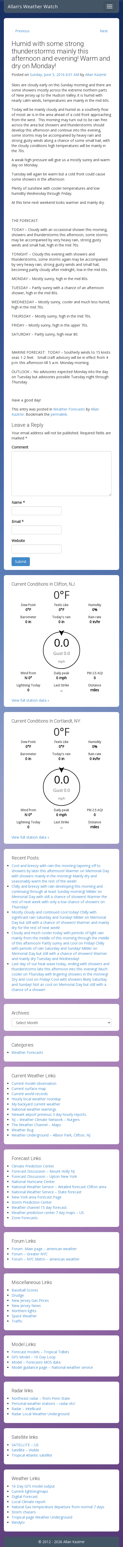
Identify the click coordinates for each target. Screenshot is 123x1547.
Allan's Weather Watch (33, 6)
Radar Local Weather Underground (40, 1413)
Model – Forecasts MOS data (36, 1362)
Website (18, 540)
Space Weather (24, 1315)
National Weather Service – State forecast (47, 1191)
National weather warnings (34, 1109)
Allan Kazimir (96, 74)
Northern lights (24, 1310)
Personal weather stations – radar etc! (43, 1403)
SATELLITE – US (25, 1444)
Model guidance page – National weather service (52, 1367)
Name (18, 502)
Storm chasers (24, 1512)
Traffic (17, 1321)
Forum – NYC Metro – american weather (46, 1259)
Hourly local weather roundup (36, 1098)
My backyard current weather (36, 1104)
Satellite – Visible (25, 1450)
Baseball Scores (25, 1290)
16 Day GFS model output (33, 1486)
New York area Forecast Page (36, 1197)
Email (18, 521)
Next (104, 30)
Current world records (30, 1093)
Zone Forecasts (25, 1217)
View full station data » (30, 700)
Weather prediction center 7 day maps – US (48, 1212)
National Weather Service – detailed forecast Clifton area (59, 1186)
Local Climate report (29, 1501)
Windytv (18, 1522)
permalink (59, 414)
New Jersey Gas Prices (30, 1300)
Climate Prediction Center (33, 1166)
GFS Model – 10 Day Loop (34, 1357)
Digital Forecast (25, 1496)
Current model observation (34, 1083)
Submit (21, 561)
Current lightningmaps (30, 1491)
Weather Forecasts (69, 409)
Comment (20, 447)
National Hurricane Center (33, 1181)
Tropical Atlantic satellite (32, 1455)
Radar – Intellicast (26, 1408)
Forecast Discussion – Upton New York (44, 1176)
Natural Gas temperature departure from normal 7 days (58, 1506)
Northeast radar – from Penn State (41, 1398)
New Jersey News (26, 1305)
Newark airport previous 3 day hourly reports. (49, 1114)
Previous (22, 30)
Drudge (18, 1295)
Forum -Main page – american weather (44, 1248)
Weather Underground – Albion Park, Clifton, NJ (51, 1135)
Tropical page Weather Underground (42, 1517)
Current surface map (29, 1088)
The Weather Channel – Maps (36, 1124)
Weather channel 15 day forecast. (39, 1207)
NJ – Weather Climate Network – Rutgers (46, 1119)
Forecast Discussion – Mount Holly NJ (43, 1171)
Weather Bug (22, 1129)
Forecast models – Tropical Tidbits (40, 1351)
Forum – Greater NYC (30, 1253)
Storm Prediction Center (32, 1202)
